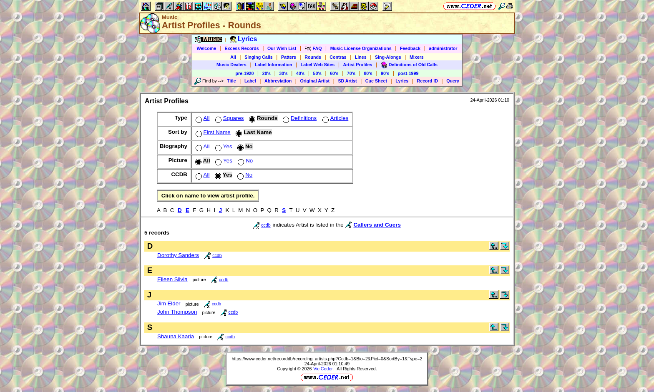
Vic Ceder (323, 368)
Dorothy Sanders (178, 255)
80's (368, 73)
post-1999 (408, 73)
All (233, 57)
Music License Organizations (361, 48)
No (244, 160)
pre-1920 (245, 73)
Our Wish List (281, 48)
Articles (335, 118)
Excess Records (241, 48)
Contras (338, 57)
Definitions (299, 118)
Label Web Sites (318, 64)
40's (300, 73)
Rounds (312, 57)
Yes (223, 146)
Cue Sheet (376, 80)
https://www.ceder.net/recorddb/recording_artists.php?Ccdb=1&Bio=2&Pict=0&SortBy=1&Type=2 (326, 358)
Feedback (410, 48)
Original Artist (315, 80)
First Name (212, 132)
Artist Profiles (357, 64)
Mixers (417, 57)
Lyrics (401, 80)
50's (317, 73)
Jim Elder (169, 303)
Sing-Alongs (388, 57)
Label (250, 80)
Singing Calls (258, 57)
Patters (288, 57)
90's (385, 73)
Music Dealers (231, 64)
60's (334, 73)
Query (452, 80)
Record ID (427, 80)
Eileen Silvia (172, 279)
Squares (229, 118)
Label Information (273, 64)
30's (283, 73)
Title (231, 80)
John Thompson (177, 312)
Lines (361, 57)
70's (351, 73)
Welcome (206, 48)
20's (266, 73)
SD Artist (347, 80)
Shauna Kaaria (175, 336)
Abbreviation (278, 80)
